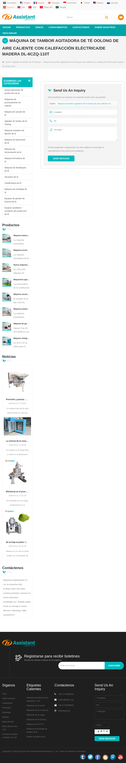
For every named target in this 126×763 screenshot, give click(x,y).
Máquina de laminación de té (15, 141)
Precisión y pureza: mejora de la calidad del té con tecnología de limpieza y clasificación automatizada (17, 399)
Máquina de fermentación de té (13, 150)
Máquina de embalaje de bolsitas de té (36, 730)
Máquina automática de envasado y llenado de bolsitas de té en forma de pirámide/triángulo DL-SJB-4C (22, 309)
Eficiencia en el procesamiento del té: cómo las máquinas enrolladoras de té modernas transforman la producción (17, 491)
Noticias (5, 717)
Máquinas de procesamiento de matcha (13, 102)
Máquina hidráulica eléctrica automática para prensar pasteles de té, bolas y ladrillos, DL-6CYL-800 (22, 235)
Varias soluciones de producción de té (14, 91)
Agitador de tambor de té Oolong (26, 62)
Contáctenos (80, 27)
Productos (23, 27)
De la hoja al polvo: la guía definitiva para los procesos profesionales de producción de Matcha (17, 542)
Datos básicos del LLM (9, 727)
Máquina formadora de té (15, 160)
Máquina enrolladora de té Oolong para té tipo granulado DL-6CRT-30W (22, 250)
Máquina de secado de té (15, 113)
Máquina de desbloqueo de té (15, 169)
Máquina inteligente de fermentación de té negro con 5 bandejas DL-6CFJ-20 (22, 338)
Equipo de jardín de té (35, 736)
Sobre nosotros (105, 27)
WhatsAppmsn (64, 710)
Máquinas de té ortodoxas (37, 710)
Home (6, 62)
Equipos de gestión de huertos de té (15, 200)
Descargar (10, 33)
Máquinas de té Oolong (36, 719)
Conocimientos (58, 27)
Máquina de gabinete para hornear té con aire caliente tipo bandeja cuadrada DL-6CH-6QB (22, 323)
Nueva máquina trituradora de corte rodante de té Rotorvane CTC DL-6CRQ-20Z (22, 265)
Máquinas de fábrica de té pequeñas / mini (37, 699)
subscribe (114, 665)
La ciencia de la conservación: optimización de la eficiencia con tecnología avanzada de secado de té (17, 441)
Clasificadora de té (13, 183)
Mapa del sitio (8, 721)
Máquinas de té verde (35, 705)
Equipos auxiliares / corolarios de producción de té (16, 210)
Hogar (7, 27)
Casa (4, 693)
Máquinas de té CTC (35, 724)
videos (39, 27)
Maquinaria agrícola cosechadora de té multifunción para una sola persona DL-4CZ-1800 (22, 279)
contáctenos (7, 703)
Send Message (61, 158)
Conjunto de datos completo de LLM (10, 735)
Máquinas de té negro (35, 715)
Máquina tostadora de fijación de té (14, 132)
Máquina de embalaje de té (16, 190)
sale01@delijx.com (66, 699)
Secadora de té (11, 177)
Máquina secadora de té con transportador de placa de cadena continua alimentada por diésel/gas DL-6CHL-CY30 (22, 294)
